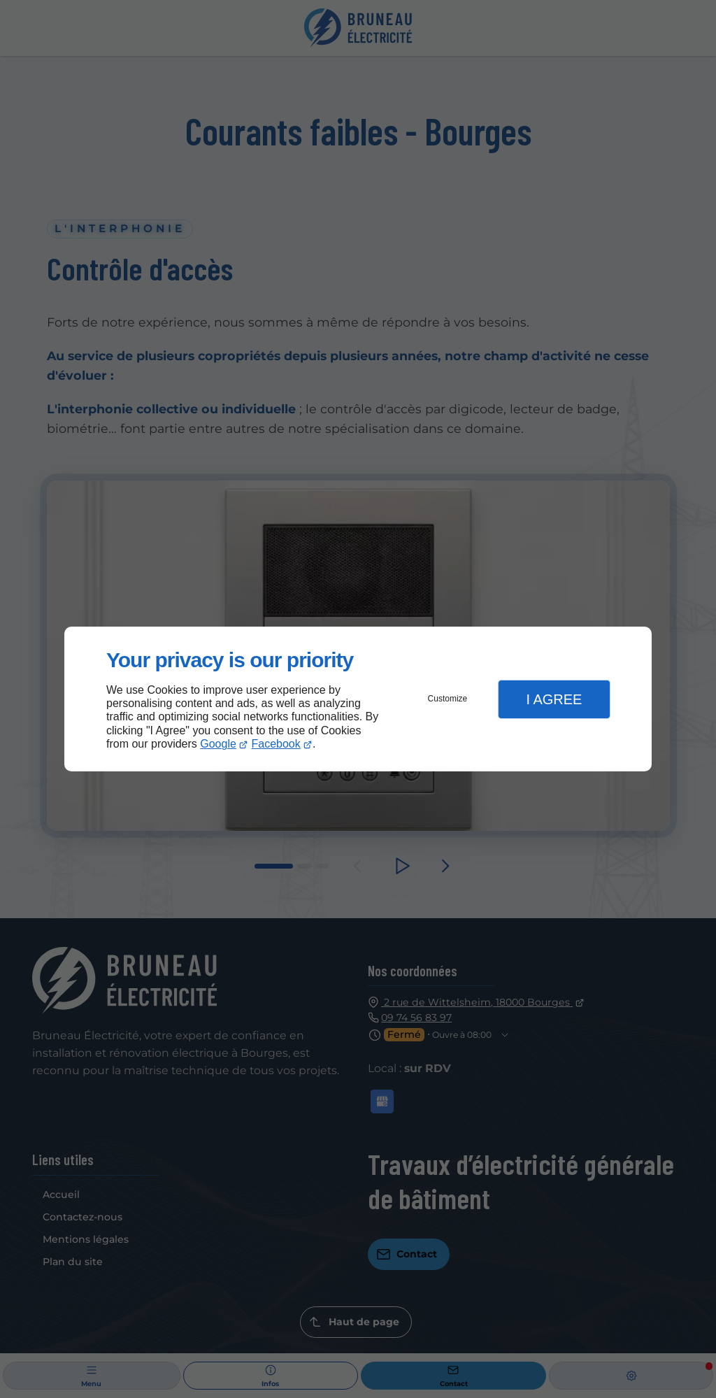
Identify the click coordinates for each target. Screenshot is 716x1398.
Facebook (276, 744)
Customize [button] (448, 699)
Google (218, 744)
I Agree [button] (554, 699)
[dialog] (358, 699)
